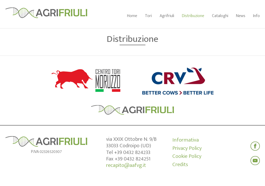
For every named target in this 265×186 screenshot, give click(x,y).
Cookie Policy (186, 156)
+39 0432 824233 (132, 152)
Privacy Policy (187, 148)
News (240, 15)
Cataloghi (220, 15)
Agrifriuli (167, 15)
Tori (148, 15)
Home (132, 15)
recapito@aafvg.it (126, 165)
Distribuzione (193, 15)
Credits (180, 164)
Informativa (185, 140)
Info (256, 15)
